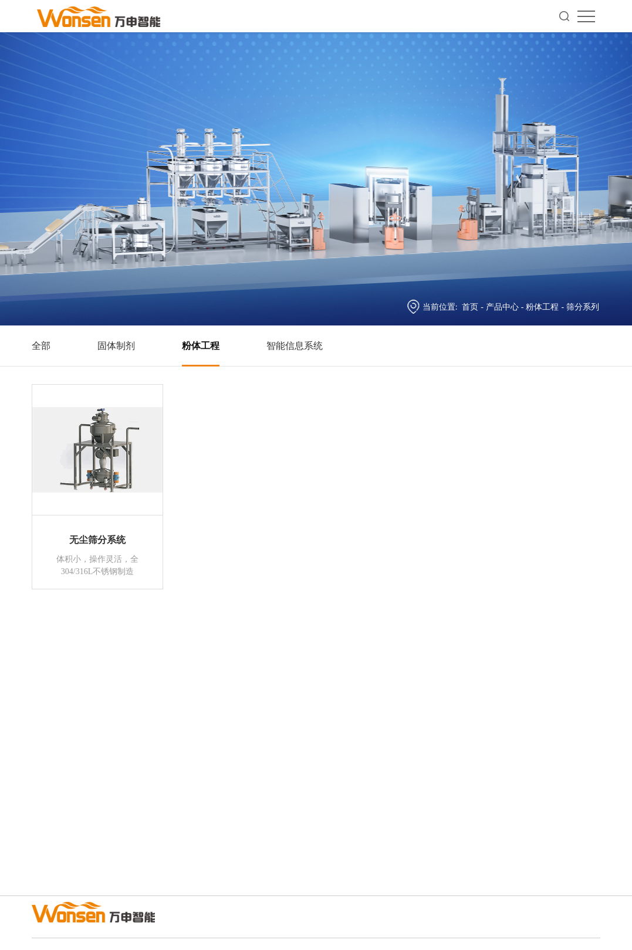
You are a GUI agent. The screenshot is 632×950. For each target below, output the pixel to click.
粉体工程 (542, 307)
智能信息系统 (294, 346)
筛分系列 (582, 307)
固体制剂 (116, 346)
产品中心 (502, 307)
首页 (470, 307)
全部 (41, 346)
